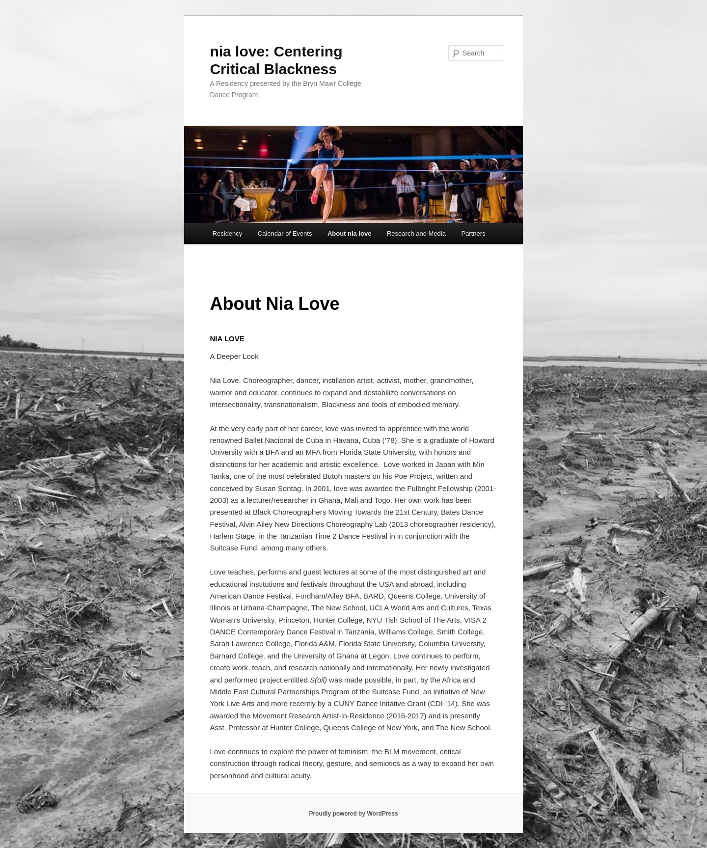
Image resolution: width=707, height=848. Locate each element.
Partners (473, 233)
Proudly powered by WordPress (353, 813)
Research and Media (416, 233)
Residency (228, 233)
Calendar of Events (285, 233)
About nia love (349, 233)
